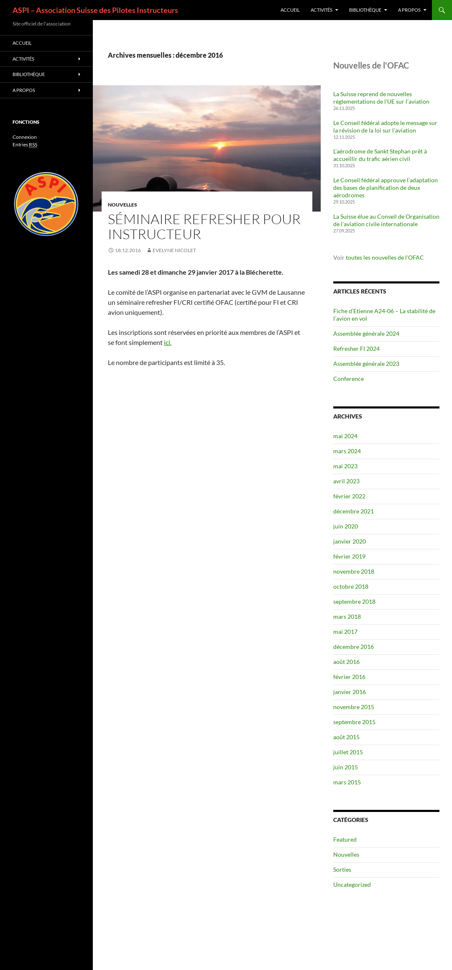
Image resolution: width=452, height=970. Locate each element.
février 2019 (349, 556)
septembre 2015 (354, 721)
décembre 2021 (353, 511)
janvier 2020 (349, 541)
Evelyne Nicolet (174, 250)
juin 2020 (345, 526)
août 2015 (346, 736)
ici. (167, 342)
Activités (321, 10)
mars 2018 (347, 616)
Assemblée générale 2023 (366, 363)
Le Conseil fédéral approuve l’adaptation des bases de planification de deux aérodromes (385, 187)
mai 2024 (345, 435)
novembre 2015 (353, 706)
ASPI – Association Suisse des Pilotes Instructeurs (95, 10)
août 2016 (346, 661)
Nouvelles (122, 205)
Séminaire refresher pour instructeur (204, 226)
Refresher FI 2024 (356, 348)
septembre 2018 (354, 601)
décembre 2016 (353, 646)
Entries (25, 144)
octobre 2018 (350, 586)
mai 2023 (345, 466)
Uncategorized (352, 884)
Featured (345, 839)
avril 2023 (346, 481)
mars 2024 (347, 450)
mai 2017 (345, 631)
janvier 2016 (349, 691)
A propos (409, 10)
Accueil (290, 10)
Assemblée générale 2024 (366, 333)
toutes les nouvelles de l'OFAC (385, 257)
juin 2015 (345, 767)
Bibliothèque (365, 10)
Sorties (342, 869)
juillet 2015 (348, 752)
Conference (348, 378)
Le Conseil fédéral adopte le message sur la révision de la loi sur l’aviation (385, 126)
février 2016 (349, 676)
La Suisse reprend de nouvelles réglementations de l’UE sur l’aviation (381, 97)
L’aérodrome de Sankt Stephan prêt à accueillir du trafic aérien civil (380, 155)
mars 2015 (347, 782)
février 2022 (349, 496)
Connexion (25, 137)
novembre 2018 (353, 571)
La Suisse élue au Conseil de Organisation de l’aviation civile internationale (386, 220)
